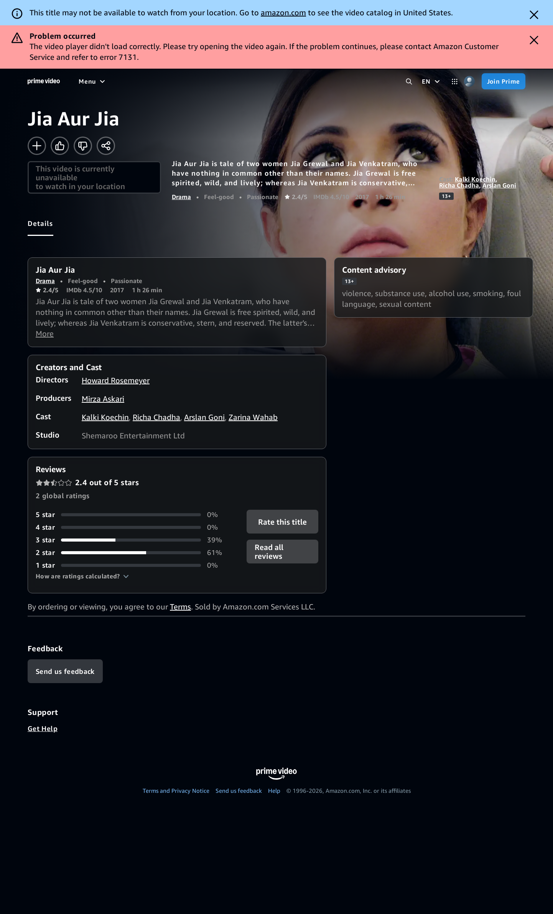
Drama (181, 197)
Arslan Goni (499, 185)
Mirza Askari (103, 398)
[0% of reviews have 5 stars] (132, 514)
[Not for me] (83, 146)
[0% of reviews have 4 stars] (132, 527)
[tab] (40, 223)
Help (274, 790)
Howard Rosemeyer (116, 380)
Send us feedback (239, 790)
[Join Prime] (503, 81)
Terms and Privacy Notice (176, 790)
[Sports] (185, 81)
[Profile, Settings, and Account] (469, 81)
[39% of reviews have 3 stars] (132, 540)
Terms (180, 606)
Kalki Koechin (475, 179)
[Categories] (454, 81)
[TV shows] (150, 81)
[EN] (431, 81)
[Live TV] (245, 81)
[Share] (106, 146)
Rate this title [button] (282, 521)
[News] (215, 81)
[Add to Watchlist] (37, 146)
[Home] (44, 81)
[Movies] (113, 81)
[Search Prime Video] (409, 81)
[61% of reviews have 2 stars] (132, 552)
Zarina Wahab (253, 417)
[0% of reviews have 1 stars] (132, 565)
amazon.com (283, 12)
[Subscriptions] (295, 81)
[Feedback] (65, 671)
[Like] (60, 146)
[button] (82, 576)
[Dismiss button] (534, 14)
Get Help (43, 728)
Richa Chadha (459, 185)
